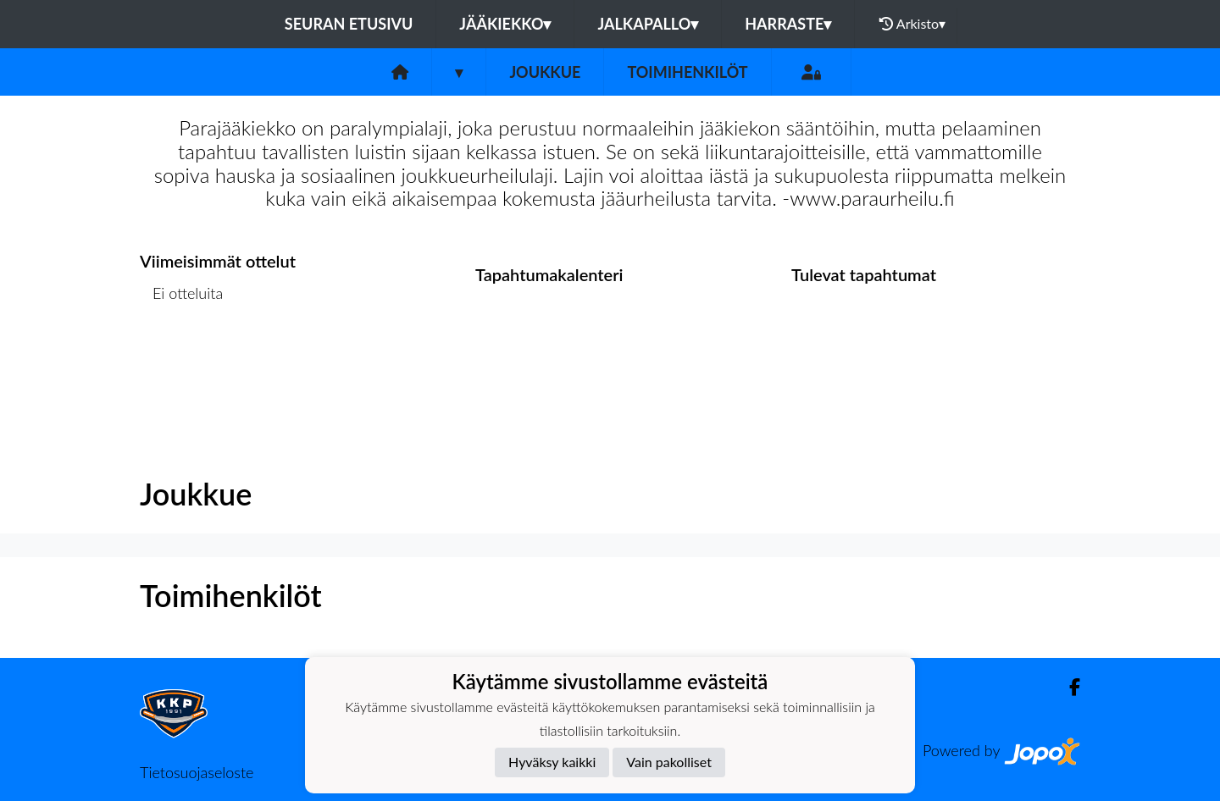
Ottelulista (182, 358)
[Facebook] (1068, 687)
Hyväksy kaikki (552, 762)
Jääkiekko (505, 23)
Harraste (788, 23)
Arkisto (912, 24)
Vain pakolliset (669, 762)
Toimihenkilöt (687, 72)
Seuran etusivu (349, 23)
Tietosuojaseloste (196, 772)
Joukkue (544, 72)
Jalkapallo (647, 23)
